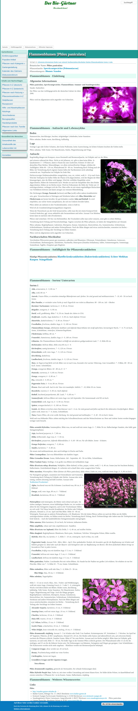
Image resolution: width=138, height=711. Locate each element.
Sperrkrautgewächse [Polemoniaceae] (61, 68)
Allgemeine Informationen (46, 62)
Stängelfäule (45, 259)
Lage (59, 62)
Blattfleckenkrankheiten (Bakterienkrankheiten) (83, 256)
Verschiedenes (8, 115)
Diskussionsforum (30, 47)
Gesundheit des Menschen (9, 140)
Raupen (34, 259)
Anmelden (6, 155)
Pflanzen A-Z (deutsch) (12, 85)
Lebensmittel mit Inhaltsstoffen (9, 148)
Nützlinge (6, 111)
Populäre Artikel (9, 60)
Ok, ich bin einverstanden (112, 704)
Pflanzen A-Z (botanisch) (13, 89)
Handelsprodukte (9, 123)
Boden (56, 62)
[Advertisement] (69, 28)
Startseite (5, 47)
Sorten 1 (106, 62)
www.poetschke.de (75, 700)
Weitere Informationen (22, 709)
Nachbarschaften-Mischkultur (76, 62)
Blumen (49, 71)
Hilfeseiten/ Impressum (45, 47)
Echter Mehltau (119, 256)
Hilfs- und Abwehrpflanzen (13, 108)
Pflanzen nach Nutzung (12, 92)
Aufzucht (64, 62)
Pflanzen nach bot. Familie (13, 127)
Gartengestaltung (9, 67)
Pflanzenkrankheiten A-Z (12, 96)
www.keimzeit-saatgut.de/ (92, 696)
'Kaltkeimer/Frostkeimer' (39, 482)
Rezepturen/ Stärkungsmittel (9, 104)
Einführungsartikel (16, 47)
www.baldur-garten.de (78, 694)
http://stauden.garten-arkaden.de (44, 691)
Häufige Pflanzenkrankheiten (94, 62)
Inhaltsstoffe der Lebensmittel (9, 144)
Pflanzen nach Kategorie (12, 63)
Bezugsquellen (8, 119)
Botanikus (110, 122)
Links (111, 62)
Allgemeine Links (9, 130)
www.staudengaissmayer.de (96, 698)
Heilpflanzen (7, 100)
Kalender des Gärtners (12, 71)
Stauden (57, 71)
